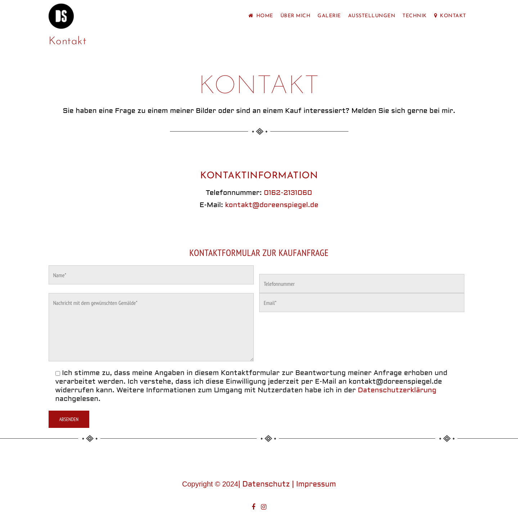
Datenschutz (266, 484)
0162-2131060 (288, 193)
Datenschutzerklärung (397, 390)
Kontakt (450, 16)
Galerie (329, 16)
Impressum (316, 484)
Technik (414, 16)
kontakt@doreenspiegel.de (271, 205)
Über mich (295, 16)
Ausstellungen (372, 16)
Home (260, 16)
